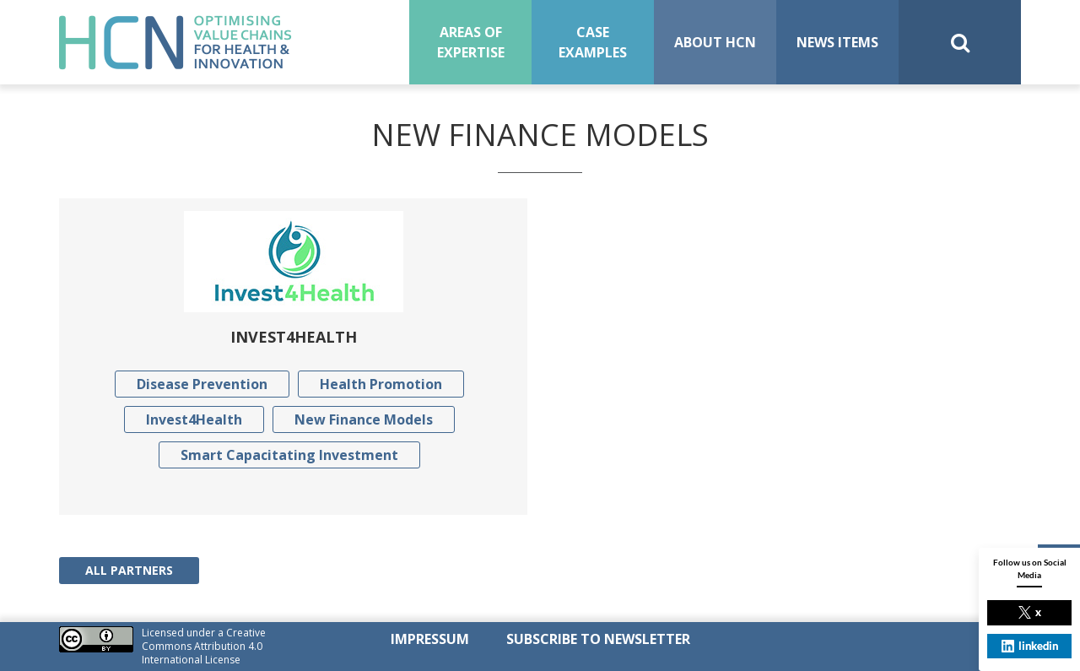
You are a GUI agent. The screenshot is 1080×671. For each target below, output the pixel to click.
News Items (837, 42)
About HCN (715, 42)
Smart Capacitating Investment (289, 455)
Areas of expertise (471, 42)
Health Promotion (381, 384)
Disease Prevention (202, 384)
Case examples (593, 42)
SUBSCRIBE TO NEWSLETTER (598, 639)
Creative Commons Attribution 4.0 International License (204, 646)
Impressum (430, 639)
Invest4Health (194, 419)
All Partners (129, 570)
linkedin (1030, 645)
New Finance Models (363, 419)
